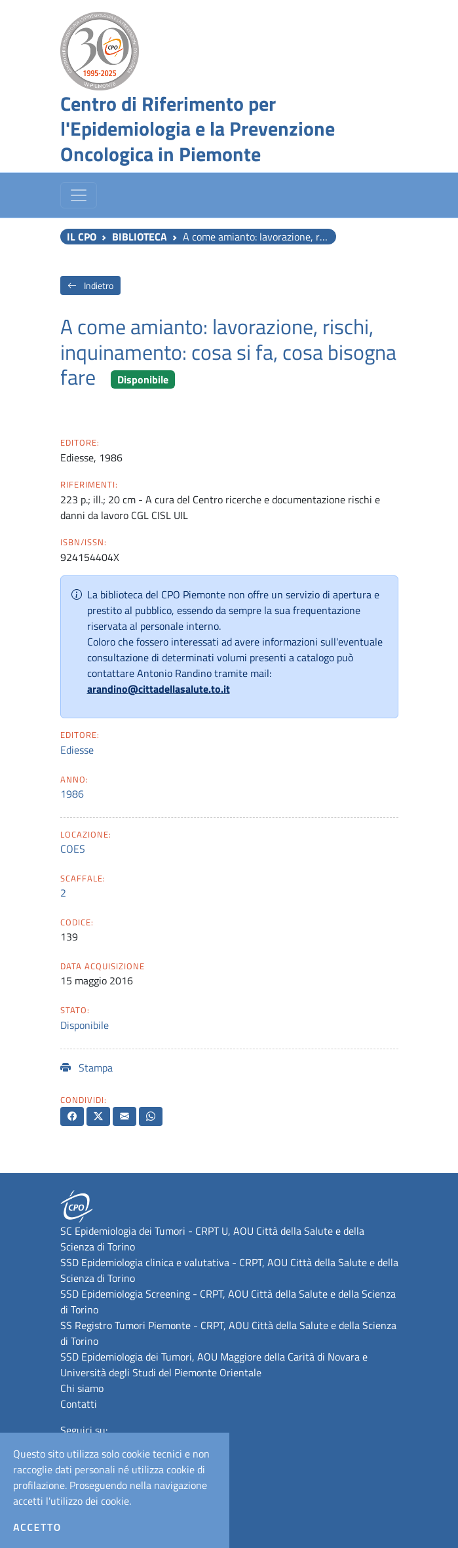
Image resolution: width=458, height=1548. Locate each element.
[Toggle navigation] (78, 195)
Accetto (37, 1527)
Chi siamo (82, 1388)
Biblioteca (139, 236)
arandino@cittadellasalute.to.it (158, 689)
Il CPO (81, 236)
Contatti (78, 1404)
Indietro (90, 285)
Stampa (86, 1067)
